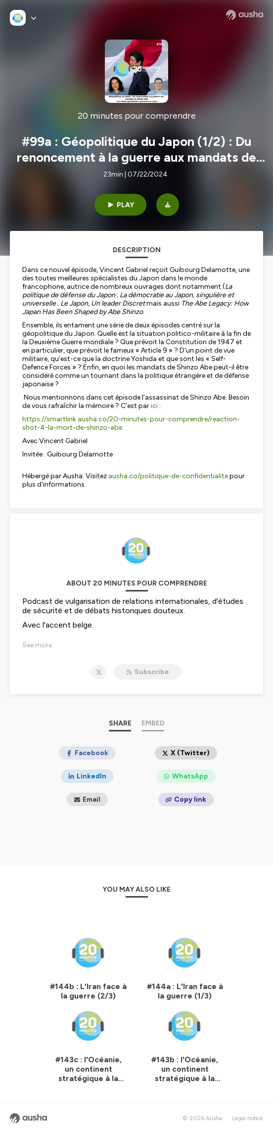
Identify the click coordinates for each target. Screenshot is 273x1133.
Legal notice (247, 1118)
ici (155, 406)
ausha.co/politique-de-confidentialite (168, 476)
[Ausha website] (244, 15)
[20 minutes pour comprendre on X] (98, 672)
